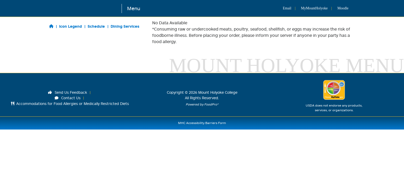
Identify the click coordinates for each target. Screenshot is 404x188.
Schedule (96, 26)
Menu (133, 8)
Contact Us (68, 98)
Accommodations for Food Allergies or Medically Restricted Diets (70, 103)
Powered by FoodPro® (202, 104)
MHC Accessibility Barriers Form (202, 123)
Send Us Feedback (67, 92)
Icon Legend (70, 26)
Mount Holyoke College (217, 92)
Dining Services (125, 26)
